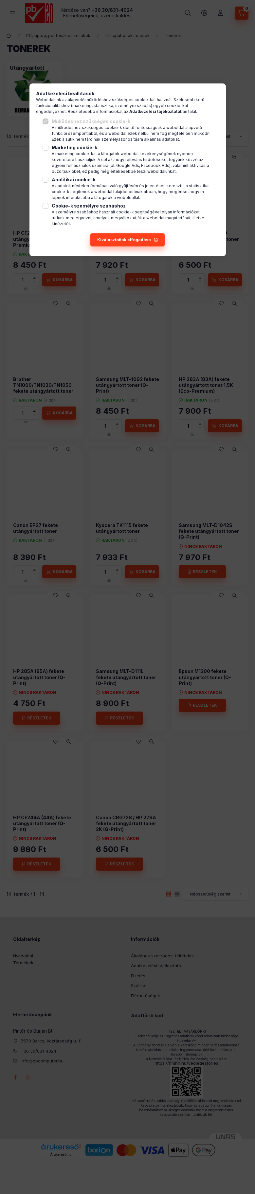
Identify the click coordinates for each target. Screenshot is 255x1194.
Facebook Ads (155, 165)
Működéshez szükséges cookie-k (91, 121)
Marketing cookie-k (74, 147)
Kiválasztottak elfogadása (124, 239)
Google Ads (127, 165)
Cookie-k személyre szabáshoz (89, 205)
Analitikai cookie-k (74, 179)
